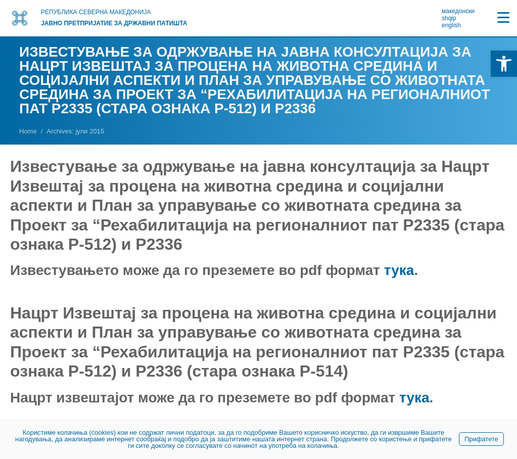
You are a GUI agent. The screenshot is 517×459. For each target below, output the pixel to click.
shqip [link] (449, 18)
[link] (504, 64)
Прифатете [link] (481, 439)
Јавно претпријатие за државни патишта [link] (114, 23)
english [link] (451, 25)
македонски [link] (458, 11)
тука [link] (399, 270)
